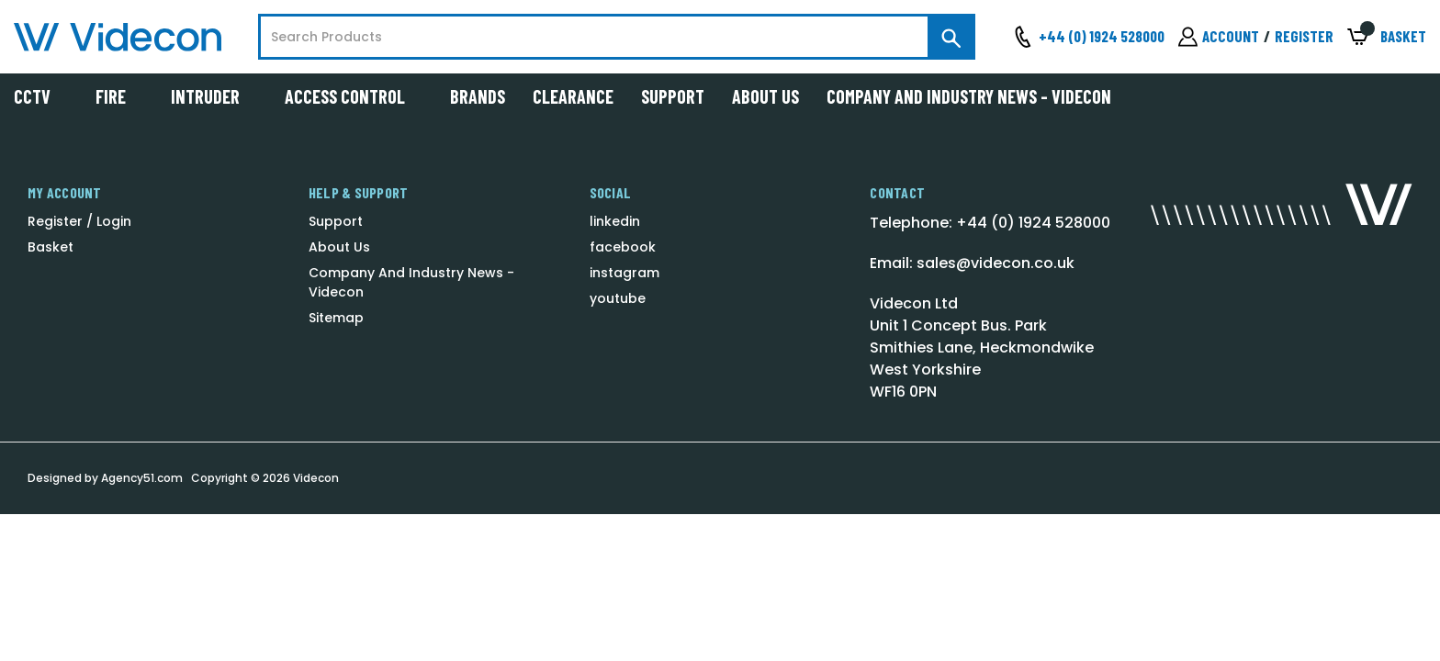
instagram (624, 272)
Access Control (353, 96)
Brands (477, 96)
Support (672, 96)
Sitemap (336, 317)
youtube (618, 298)
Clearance (573, 96)
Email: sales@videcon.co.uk (972, 263)
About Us (765, 96)
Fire (119, 96)
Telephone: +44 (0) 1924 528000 (990, 222)
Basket (50, 247)
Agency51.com (142, 478)
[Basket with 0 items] (1386, 37)
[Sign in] (1218, 37)
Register (1304, 36)
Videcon (316, 478)
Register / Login (79, 221)
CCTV (41, 96)
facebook (623, 247)
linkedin (615, 221)
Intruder (214, 96)
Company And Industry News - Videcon (969, 96)
